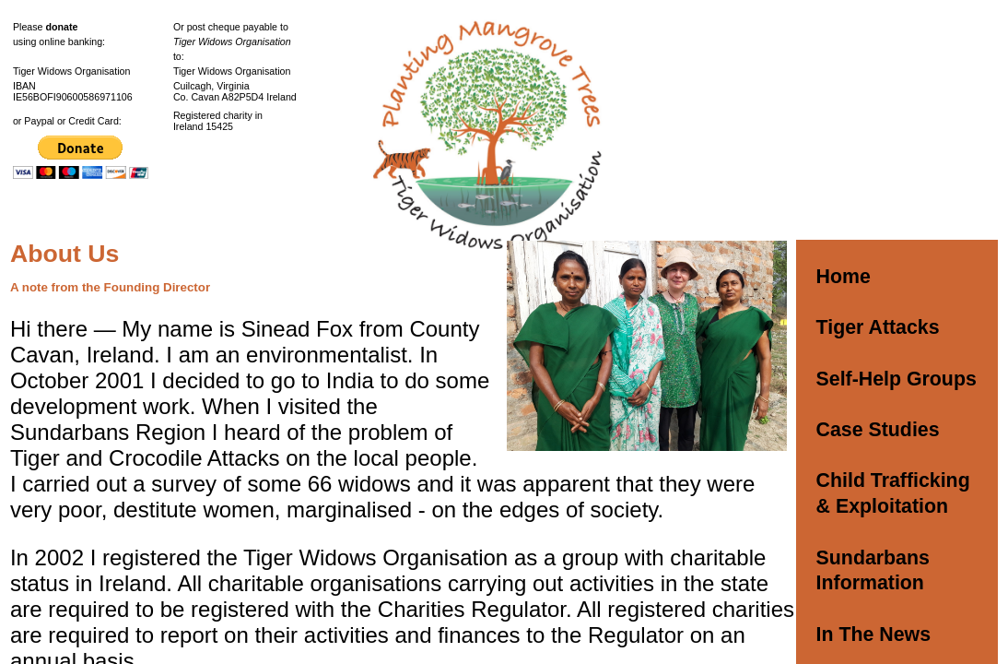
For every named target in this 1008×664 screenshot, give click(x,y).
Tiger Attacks (878, 327)
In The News (873, 634)
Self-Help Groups (896, 379)
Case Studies (878, 430)
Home (843, 277)
